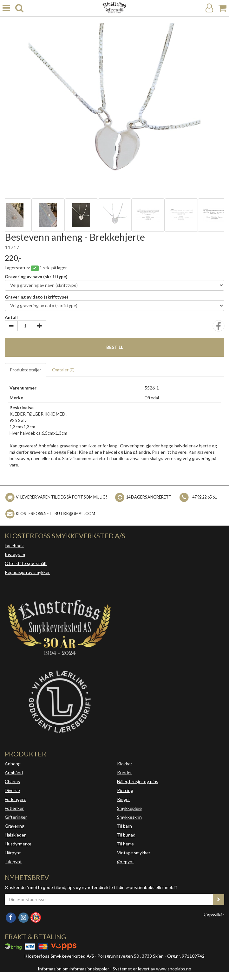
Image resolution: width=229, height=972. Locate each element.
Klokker (124, 763)
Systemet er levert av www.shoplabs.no (152, 968)
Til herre (125, 843)
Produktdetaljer (25, 369)
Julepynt (13, 861)
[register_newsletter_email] (218, 899)
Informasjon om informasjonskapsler (73, 968)
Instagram (15, 554)
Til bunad (126, 835)
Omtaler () (63, 369)
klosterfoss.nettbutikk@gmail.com (55, 513)
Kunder (124, 772)
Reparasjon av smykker (27, 572)
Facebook (14, 545)
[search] (19, 8)
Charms (12, 781)
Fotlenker (14, 808)
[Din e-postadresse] (109, 899)
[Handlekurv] (222, 8)
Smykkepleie (129, 808)
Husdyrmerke (18, 843)
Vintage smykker (133, 852)
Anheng (13, 763)
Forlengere (15, 799)
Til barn (124, 826)
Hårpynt (13, 852)
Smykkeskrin (129, 817)
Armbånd (14, 772)
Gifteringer (16, 817)
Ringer (123, 799)
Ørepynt (125, 861)
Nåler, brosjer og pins (137, 781)
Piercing (125, 790)
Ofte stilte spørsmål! (26, 563)
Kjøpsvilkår (213, 914)
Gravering (14, 826)
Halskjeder (15, 835)
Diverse (12, 790)
